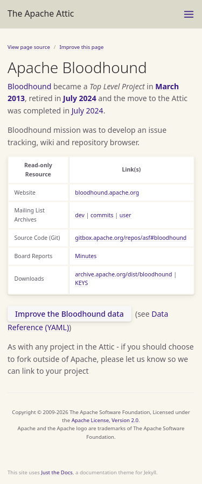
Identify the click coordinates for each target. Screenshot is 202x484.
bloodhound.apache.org (107, 192)
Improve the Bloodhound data (69, 314)
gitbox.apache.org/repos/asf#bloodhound (130, 237)
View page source (29, 47)
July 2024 (79, 98)
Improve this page (81, 47)
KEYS (81, 283)
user (125, 215)
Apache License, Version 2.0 (105, 420)
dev (80, 215)
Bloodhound (29, 86)
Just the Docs (57, 472)
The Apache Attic (41, 13)
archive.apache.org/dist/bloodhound (123, 274)
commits (102, 215)
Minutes (85, 256)
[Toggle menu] (189, 14)
